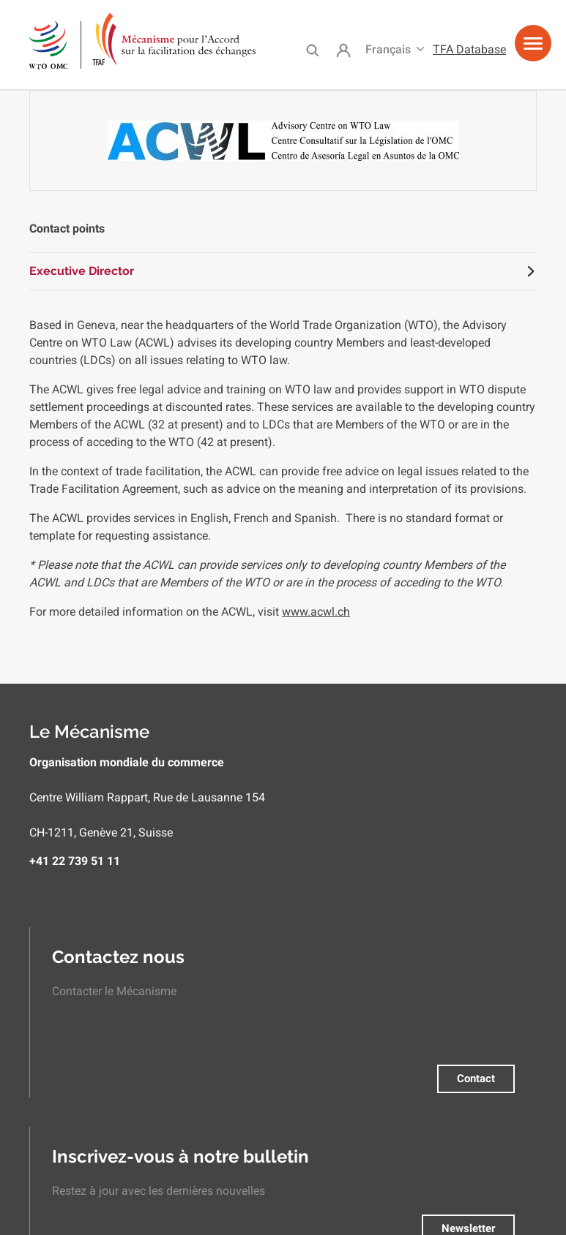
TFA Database (469, 49)
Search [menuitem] (312, 50)
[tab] (283, 271)
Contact (476, 1078)
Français (388, 49)
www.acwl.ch (316, 612)
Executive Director (81, 271)
